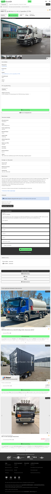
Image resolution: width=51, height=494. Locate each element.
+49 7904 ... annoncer (8, 261)
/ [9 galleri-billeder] (48, 433)
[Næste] (49, 39)
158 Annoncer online (6, 203)
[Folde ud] (25, 342)
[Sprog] (48, 1)
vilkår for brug (32, 491)
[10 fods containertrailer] (25, 363)
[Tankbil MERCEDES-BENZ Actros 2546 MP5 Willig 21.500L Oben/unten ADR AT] (25, 309)
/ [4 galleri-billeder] (48, 58)
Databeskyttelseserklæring (25, 252)
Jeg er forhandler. (8, 245)
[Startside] (1, 6)
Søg (48, 4)
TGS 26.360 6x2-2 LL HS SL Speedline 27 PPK (11, 73)
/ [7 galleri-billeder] (48, 380)
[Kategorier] (4, 4)
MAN (3, 70)
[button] (49, 1)
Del (25, 279)
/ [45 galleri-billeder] (48, 326)
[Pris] (47, 386)
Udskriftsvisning (26, 273)
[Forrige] (2, 39)
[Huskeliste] (46, 1)
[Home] (5, 6)
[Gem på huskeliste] (48, 10)
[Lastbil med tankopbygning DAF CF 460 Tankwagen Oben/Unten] (25, 415)
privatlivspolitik (26, 491)
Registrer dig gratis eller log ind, (15, 198)
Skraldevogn (4, 66)
